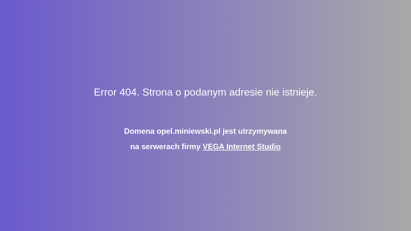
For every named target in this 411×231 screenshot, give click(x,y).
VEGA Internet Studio (242, 146)
